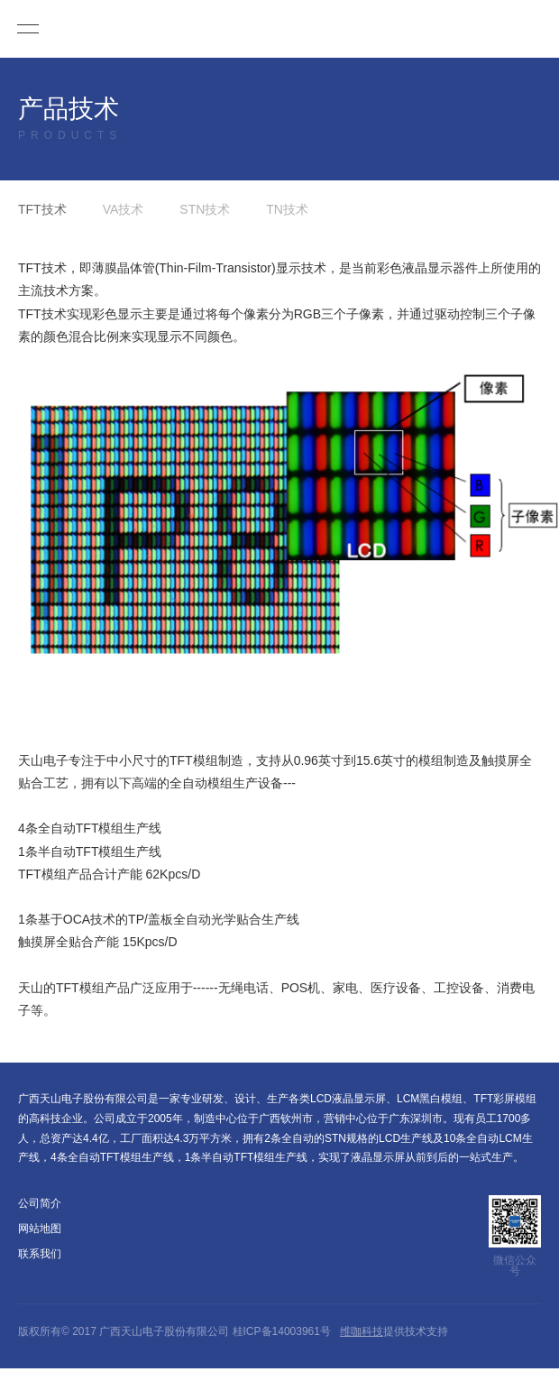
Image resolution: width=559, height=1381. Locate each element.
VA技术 (123, 209)
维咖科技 (361, 1331)
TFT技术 (42, 209)
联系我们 (39, 1254)
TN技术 (287, 209)
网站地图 (39, 1228)
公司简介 (39, 1203)
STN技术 (204, 209)
